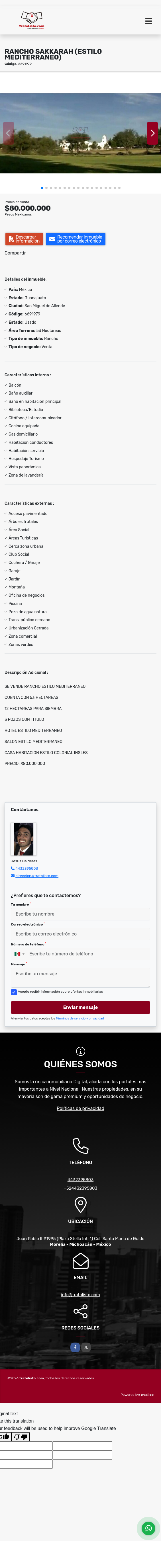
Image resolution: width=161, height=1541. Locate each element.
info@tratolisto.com (80, 1294)
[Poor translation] (21, 1436)
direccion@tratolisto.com (36, 876)
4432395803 (26, 868)
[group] (80, 133)
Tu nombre (21, 904)
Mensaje (19, 964)
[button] (42, 188)
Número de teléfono (28, 944)
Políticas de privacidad (80, 1108)
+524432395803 (80, 1188)
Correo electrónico (28, 924)
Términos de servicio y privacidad (80, 1018)
